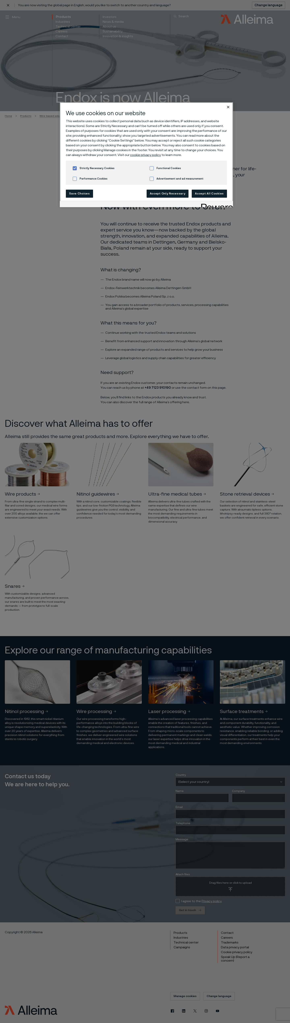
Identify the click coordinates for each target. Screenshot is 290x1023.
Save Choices (79, 193)
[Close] (228, 107)
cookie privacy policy (145, 155)
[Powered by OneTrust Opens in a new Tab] (215, 204)
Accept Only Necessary (167, 193)
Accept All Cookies (209, 193)
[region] (146, 154)
